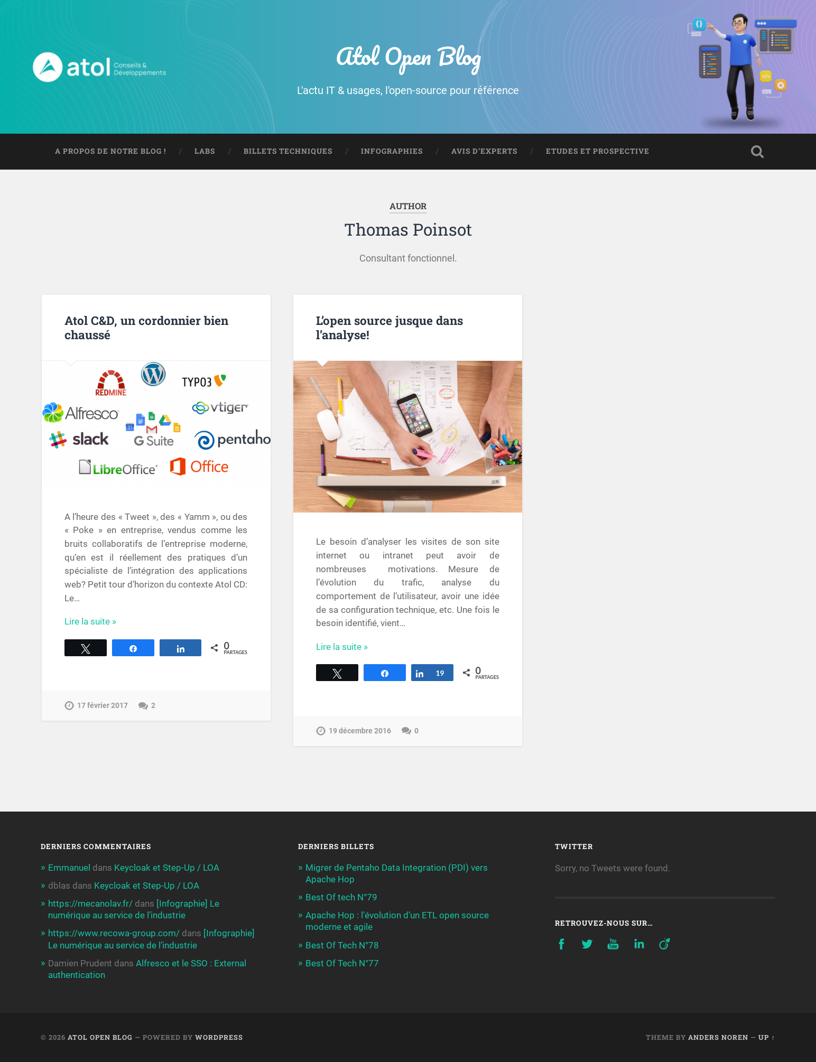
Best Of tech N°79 (341, 897)
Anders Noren (718, 1037)
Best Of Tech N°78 (342, 945)
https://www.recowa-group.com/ (114, 933)
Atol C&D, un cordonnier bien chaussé (146, 327)
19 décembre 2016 (360, 730)
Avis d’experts (484, 151)
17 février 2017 (102, 705)
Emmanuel (69, 867)
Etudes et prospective (598, 151)
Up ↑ (766, 1037)
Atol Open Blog (408, 55)
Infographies (392, 151)
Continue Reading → (104, 621)
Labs (204, 151)
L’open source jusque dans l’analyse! (389, 327)
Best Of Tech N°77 (342, 963)
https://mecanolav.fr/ (90, 903)
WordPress (219, 1037)
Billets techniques (288, 151)
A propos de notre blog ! (110, 151)
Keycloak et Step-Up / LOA (166, 867)
